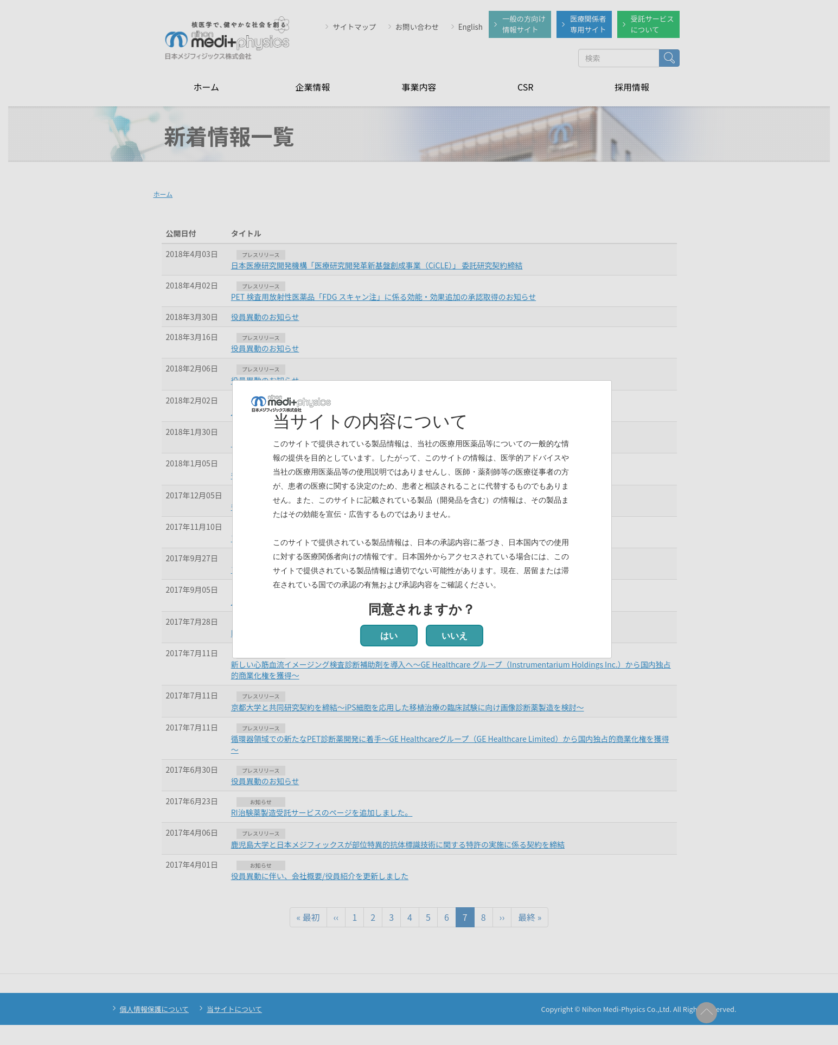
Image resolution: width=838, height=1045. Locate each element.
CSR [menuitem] (525, 86)
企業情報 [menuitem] (312, 86)
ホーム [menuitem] (206, 86)
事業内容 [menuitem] (419, 86)
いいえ (455, 635)
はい (389, 635)
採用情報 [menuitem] (632, 86)
